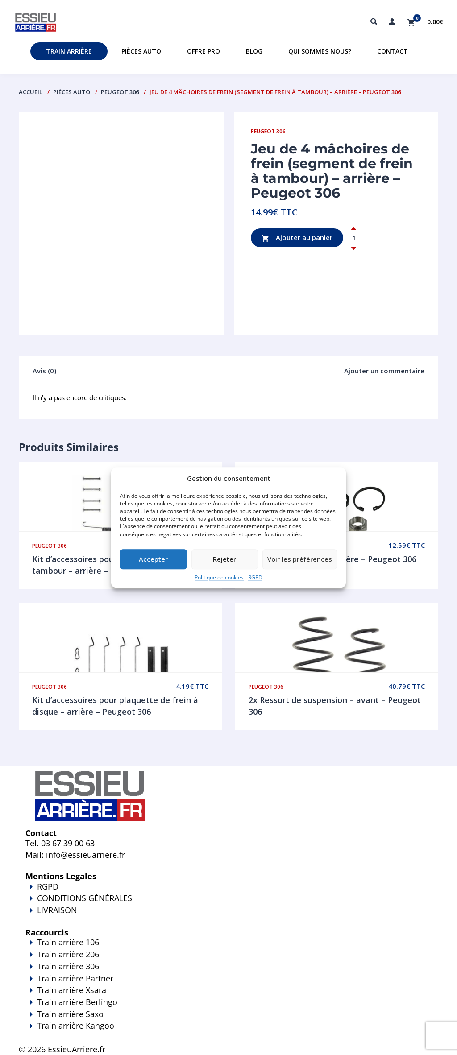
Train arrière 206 (68, 954)
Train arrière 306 (68, 966)
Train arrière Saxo (70, 1014)
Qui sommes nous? (319, 51)
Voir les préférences (299, 559)
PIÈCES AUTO (71, 92)
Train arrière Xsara (71, 990)
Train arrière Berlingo (77, 1002)
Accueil (30, 92)
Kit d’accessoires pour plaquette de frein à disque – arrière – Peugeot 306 (115, 706)
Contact (392, 51)
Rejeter (224, 559)
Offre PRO (203, 51)
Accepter (153, 559)
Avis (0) (44, 370)
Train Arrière (69, 51)
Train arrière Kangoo (228, 1031)
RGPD (255, 577)
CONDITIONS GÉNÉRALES (84, 898)
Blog (254, 51)
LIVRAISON (228, 916)
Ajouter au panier (297, 238)
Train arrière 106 (68, 942)
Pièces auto (141, 51)
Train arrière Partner (75, 978)
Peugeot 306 (120, 92)
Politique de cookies (219, 577)
